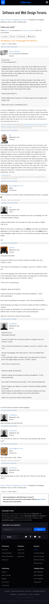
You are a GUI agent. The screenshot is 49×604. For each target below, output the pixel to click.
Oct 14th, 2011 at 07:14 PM (9, 426)
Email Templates (38, 575)
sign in (7, 30)
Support (4, 572)
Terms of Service (40, 600)
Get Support (13, 594)
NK (10, 135)
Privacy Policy (30, 600)
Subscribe (21, 36)
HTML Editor (35, 513)
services (42, 516)
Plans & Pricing (38, 563)
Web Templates (38, 572)
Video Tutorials (6, 575)
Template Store (39, 568)
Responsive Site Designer (31, 124)
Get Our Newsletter (7, 556)
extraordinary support (8, 520)
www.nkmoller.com (6, 175)
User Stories (5, 585)
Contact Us (5, 559)
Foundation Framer (11, 126)
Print (13, 36)
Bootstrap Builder (27, 126)
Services (36, 546)
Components (37, 582)
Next (14, 44)
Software (21, 546)
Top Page (6, 591)
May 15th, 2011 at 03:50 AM (9, 130)
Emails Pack (21, 549)
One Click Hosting (39, 553)
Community (5, 568)
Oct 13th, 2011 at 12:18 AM (8, 319)
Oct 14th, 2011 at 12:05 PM (8, 410)
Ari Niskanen (13, 324)
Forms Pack (21, 553)
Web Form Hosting (39, 559)
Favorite (31, 36)
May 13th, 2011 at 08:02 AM (9, 47)
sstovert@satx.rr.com (16, 186)
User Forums (5, 582)
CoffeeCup (5, 546)
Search (5, 36)
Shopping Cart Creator (19, 20)
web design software (30, 516)
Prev (3, 44)
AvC (10, 207)
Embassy (4, 578)
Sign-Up (39, 529)
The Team (5, 549)
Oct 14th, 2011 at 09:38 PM (9, 444)
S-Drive (36, 549)
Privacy (31, 594)
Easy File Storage (39, 556)
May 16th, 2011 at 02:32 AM (9, 203)
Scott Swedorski (14, 51)
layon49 (11, 248)
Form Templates (38, 578)
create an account (28, 30)
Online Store (28, 591)
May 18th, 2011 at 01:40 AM (9, 243)
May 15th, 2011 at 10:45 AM (9, 181)
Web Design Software (38, 591)
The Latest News (7, 553)
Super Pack (21, 556)
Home (2, 20)
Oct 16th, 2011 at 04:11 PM (8, 463)
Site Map (37, 594)
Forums (8, 20)
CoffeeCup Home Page (17, 591)
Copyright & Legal (22, 594)
